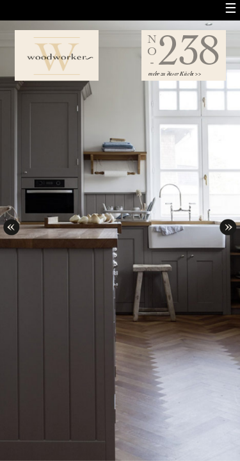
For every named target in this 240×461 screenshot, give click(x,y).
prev (11, 224)
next (228, 224)
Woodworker (57, 55)
